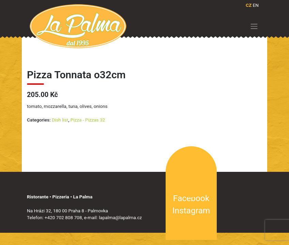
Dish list (60, 119)
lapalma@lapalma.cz (120, 217)
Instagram (191, 210)
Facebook (191, 198)
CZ (249, 5)
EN (256, 5)
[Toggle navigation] (254, 26)
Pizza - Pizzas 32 (88, 119)
